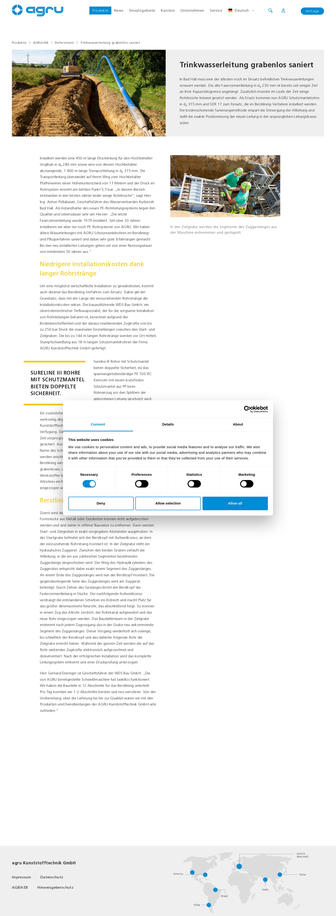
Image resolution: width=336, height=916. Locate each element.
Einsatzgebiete (142, 10)
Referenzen (64, 43)
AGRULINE (41, 43)
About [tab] (238, 424)
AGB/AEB (20, 887)
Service (216, 10)
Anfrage (312, 11)
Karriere (168, 10)
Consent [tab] (98, 424)
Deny (101, 503)
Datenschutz (51, 877)
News (118, 10)
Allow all (235, 503)
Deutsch (238, 10)
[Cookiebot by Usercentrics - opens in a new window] (247, 409)
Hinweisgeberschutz (55, 887)
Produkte (100, 10)
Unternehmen (192, 10)
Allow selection (168, 503)
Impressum (21, 877)
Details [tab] (168, 424)
